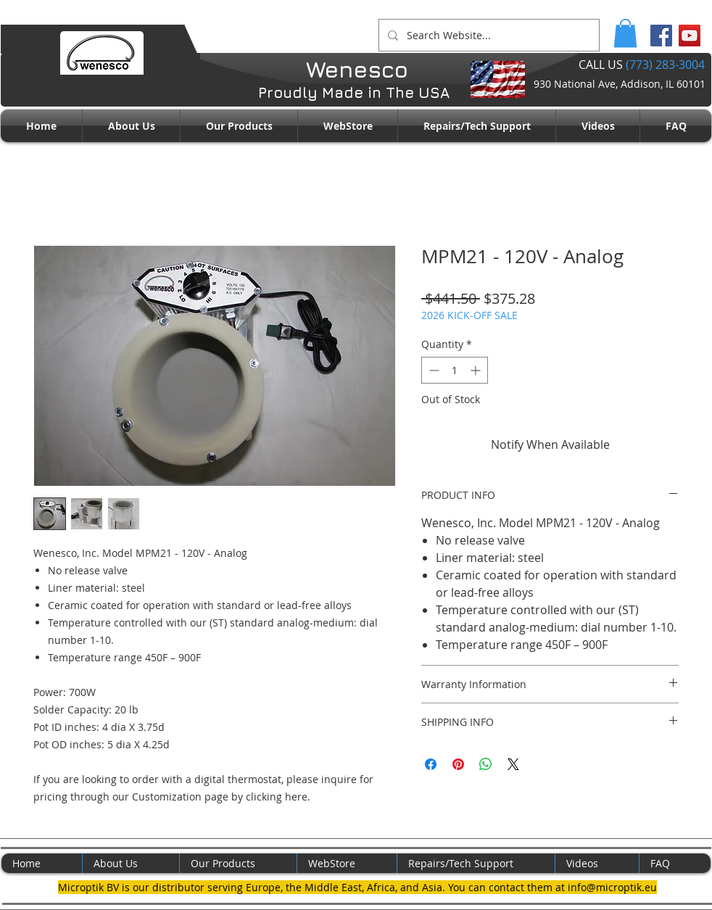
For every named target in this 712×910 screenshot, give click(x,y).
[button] (625, 33)
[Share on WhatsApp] (485, 764)
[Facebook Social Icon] (661, 35)
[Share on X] (513, 764)
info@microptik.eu (612, 887)
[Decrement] (432, 370)
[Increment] (477, 370)
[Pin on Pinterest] (458, 764)
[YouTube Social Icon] (689, 35)
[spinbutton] (455, 370)
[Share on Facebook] (430, 764)
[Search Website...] (487, 35)
